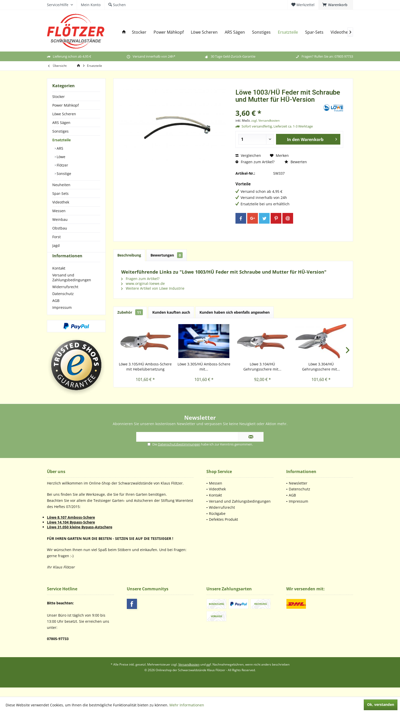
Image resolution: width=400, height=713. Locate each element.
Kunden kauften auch (171, 312)
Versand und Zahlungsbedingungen (71, 286)
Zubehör (130, 312)
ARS (59, 148)
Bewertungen (167, 255)
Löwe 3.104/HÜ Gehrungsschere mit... (262, 367)
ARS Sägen (61, 122)
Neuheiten (61, 184)
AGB (55, 309)
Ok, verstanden (380, 704)
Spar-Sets (60, 193)
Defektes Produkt (223, 528)
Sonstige (63, 173)
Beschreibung (129, 255)
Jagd (56, 245)
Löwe (60, 156)
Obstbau (59, 228)
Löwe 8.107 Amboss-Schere (71, 526)
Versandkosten (188, 673)
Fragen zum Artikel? (254, 161)
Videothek (60, 202)
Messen (59, 210)
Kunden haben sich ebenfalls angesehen (234, 312)
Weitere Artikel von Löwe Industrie (152, 288)
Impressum (62, 316)
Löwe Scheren (64, 113)
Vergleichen (248, 155)
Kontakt (58, 277)
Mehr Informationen (186, 705)
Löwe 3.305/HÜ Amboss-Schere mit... (204, 367)
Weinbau (60, 219)
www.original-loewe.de (143, 283)
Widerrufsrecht (65, 296)
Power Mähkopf (65, 105)
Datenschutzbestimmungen (179, 453)
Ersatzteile (61, 139)
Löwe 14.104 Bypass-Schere (71, 531)
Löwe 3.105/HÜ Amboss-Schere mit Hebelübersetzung (145, 367)
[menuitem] (335, 5)
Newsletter (298, 492)
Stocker (58, 96)
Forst (56, 236)
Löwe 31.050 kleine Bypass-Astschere (79, 536)
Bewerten (295, 161)
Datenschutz (63, 302)
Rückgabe (217, 522)
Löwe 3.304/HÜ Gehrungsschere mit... (321, 367)
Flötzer (62, 165)
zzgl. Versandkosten (265, 120)
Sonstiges (60, 131)
